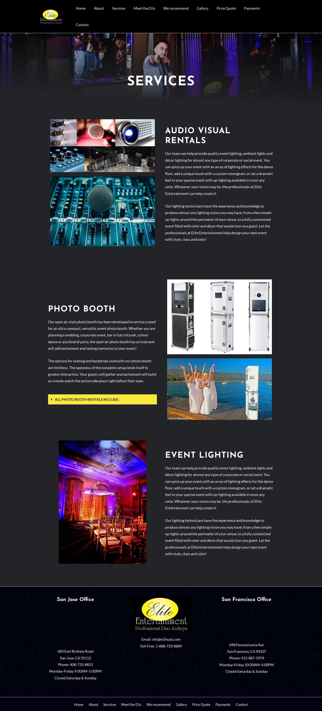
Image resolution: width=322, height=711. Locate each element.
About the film (178, 109)
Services (139, 11)
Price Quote (233, 11)
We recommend (189, 11)
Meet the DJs (161, 11)
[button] (102, 389)
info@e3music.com (166, 629)
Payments (256, 11)
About (122, 11)
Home (108, 11)
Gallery (213, 11)
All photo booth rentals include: (88, 389)
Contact (275, 11)
